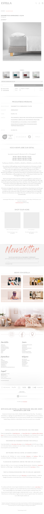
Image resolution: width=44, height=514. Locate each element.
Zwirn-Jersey (14, 444)
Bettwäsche (24, 359)
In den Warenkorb (29, 85)
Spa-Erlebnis (33, 467)
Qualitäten (3, 349)
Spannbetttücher (25, 360)
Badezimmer (24, 363)
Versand (3, 360)
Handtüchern (40, 465)
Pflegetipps (24, 346)
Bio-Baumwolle (28, 444)
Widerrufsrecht (4, 362)
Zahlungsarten (4, 361)
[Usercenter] (39, 3)
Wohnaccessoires (5, 348)
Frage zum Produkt (6, 88)
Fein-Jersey (19, 444)
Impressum (3, 365)
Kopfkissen (36, 456)
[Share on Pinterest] (42, 88)
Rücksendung (4, 363)
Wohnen (24, 365)
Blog (2, 352)
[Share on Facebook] (40, 88)
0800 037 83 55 (3, 375)
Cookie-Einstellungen (27, 352)
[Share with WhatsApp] (42, 90)
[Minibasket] (42, 3)
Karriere (3, 350)
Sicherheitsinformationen (19, 202)
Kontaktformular (5, 380)
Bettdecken (28, 456)
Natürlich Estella (5, 347)
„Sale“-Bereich (38, 487)
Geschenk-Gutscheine (26, 348)
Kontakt (24, 350)
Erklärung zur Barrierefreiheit (8, 367)
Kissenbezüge (25, 362)
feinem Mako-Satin (26, 433)
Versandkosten (25, 401)
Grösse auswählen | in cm (8, 81)
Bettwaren (24, 361)
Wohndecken (24, 475)
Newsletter (24, 347)
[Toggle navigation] (2, 8)
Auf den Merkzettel (6, 90)
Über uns (3, 344)
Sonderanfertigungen (27, 344)
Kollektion (3, 346)
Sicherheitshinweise (26, 351)
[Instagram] (40, 90)
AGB (2, 359)
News (2, 351)
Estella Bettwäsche (16, 433)
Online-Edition (25, 366)
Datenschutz (3, 366)
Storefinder (24, 349)
